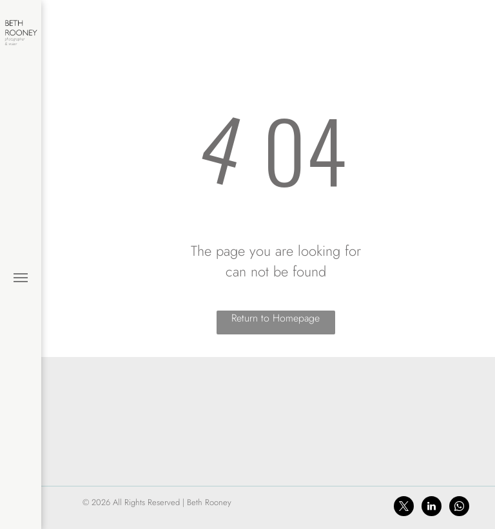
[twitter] (404, 507)
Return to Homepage (275, 318)
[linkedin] (432, 507)
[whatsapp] (459, 507)
